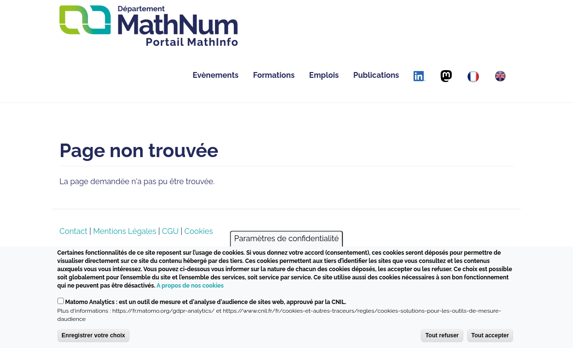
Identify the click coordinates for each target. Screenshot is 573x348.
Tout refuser (441, 335)
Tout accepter (490, 335)
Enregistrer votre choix (93, 335)
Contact (73, 231)
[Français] (473, 76)
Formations (274, 75)
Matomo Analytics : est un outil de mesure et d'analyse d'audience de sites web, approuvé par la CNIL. (205, 302)
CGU (170, 231)
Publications (376, 75)
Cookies (199, 231)
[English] (500, 76)
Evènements (216, 75)
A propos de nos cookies (190, 285)
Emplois (324, 75)
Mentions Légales (125, 231)
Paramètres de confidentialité (286, 238)
